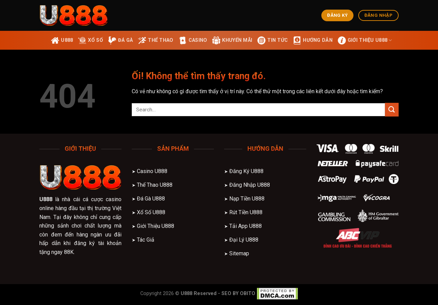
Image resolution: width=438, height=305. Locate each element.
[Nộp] (392, 109)
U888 (45, 199)
